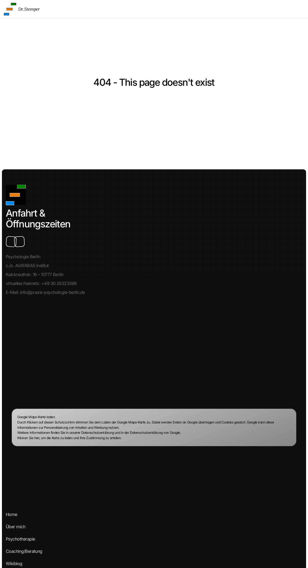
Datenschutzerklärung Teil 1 (33, 366)
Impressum (18, 354)
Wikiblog (245, 10)
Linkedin (15, 467)
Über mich (162, 10)
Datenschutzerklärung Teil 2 (34, 379)
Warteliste (17, 391)
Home (145, 10)
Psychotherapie (187, 10)
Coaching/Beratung (218, 10)
